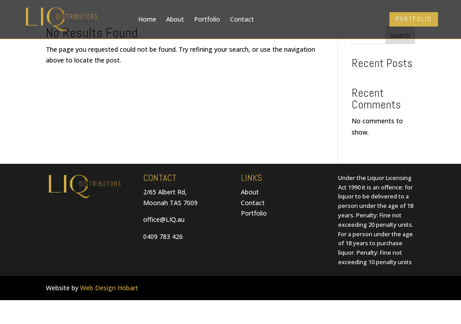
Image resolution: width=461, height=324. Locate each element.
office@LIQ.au (164, 219)
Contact (242, 19)
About (175, 19)
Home (147, 19)
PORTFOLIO (414, 19)
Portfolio (207, 19)
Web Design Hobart (109, 288)
